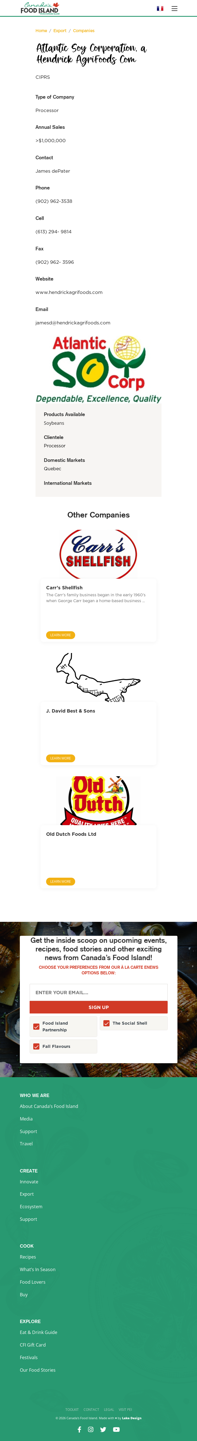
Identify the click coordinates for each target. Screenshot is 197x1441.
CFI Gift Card (33, 1345)
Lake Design (131, 1418)
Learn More (60, 635)
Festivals (29, 1357)
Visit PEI (125, 1409)
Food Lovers (33, 1282)
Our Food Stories (38, 1370)
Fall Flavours (56, 1046)
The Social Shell (130, 1023)
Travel (26, 1144)
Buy (24, 1295)
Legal (109, 1409)
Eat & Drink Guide (38, 1332)
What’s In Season (38, 1269)
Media (26, 1119)
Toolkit (72, 1409)
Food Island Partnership (55, 1026)
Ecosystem (31, 1206)
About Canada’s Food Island (49, 1106)
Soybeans (54, 423)
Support (28, 1131)
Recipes (28, 1257)
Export (27, 1194)
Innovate (29, 1182)
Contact (91, 1409)
